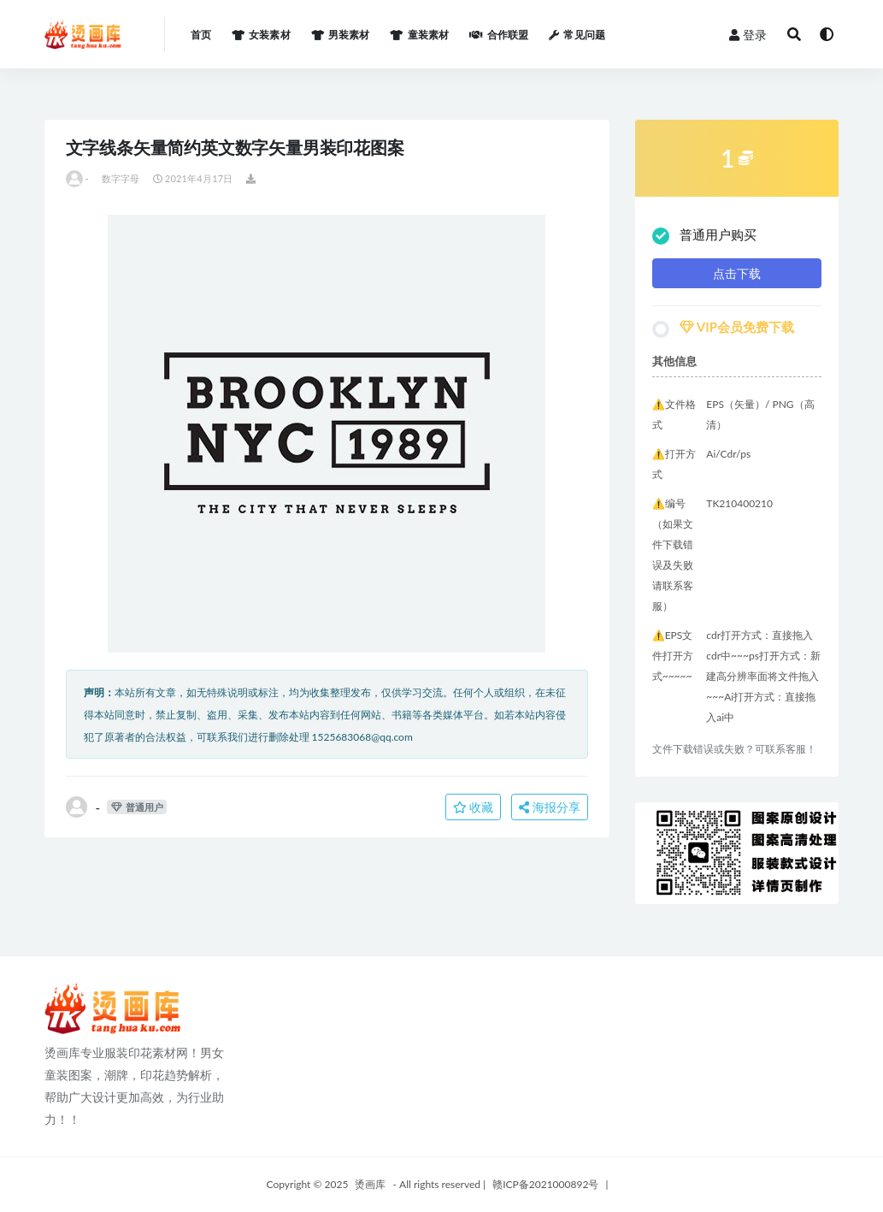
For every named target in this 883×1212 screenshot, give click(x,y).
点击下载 (737, 273)
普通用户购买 (704, 236)
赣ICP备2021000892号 (545, 1184)
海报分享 (549, 807)
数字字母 (121, 178)
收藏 (473, 807)
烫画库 (370, 1184)
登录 (748, 34)
